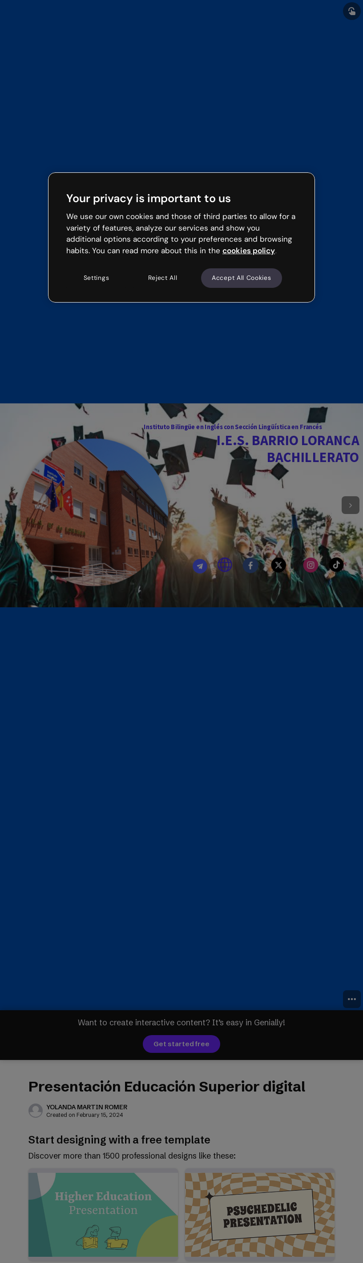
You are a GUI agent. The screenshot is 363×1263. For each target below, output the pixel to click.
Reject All (162, 278)
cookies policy (248, 250)
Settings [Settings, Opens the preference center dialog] (96, 278)
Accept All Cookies (241, 278)
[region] (181, 237)
